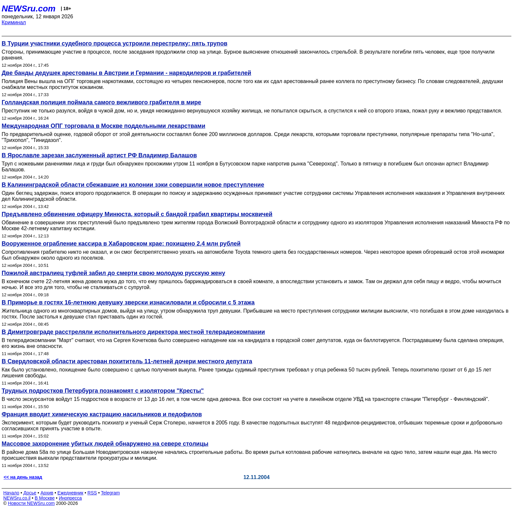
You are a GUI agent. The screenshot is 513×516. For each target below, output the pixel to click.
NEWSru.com (29, 8)
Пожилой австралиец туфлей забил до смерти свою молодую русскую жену (113, 273)
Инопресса (70, 498)
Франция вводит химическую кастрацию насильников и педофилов (102, 414)
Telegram (110, 492)
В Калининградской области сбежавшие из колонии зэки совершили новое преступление (133, 184)
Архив (47, 492)
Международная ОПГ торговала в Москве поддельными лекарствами (103, 126)
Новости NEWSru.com (31, 503)
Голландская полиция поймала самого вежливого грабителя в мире (101, 102)
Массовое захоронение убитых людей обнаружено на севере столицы (105, 443)
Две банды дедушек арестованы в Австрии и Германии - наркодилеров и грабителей (126, 73)
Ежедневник (70, 492)
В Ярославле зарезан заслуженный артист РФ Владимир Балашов (99, 155)
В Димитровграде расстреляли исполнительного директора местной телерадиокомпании (133, 332)
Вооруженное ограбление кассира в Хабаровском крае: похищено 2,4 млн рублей (121, 243)
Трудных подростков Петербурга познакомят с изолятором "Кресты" (103, 390)
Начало (11, 492)
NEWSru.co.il (16, 498)
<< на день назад (23, 477)
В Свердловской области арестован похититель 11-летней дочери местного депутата (127, 361)
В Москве (45, 498)
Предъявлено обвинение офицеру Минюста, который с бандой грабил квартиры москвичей (137, 214)
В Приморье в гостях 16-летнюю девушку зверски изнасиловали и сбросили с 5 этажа (128, 302)
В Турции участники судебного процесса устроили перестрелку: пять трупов (114, 43)
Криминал (14, 22)
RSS (92, 492)
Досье (29, 492)
